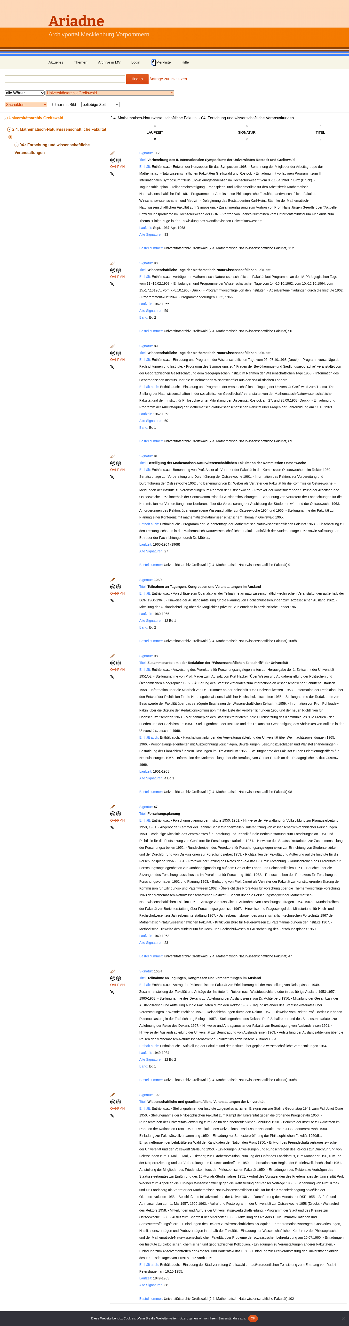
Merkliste (161, 62)
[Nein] (343, 1318)
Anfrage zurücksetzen (168, 79)
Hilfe (185, 62)
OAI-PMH (117, 167)
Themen (80, 62)
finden (137, 79)
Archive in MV (109, 62)
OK (253, 1318)
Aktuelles (55, 62)
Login (135, 62)
